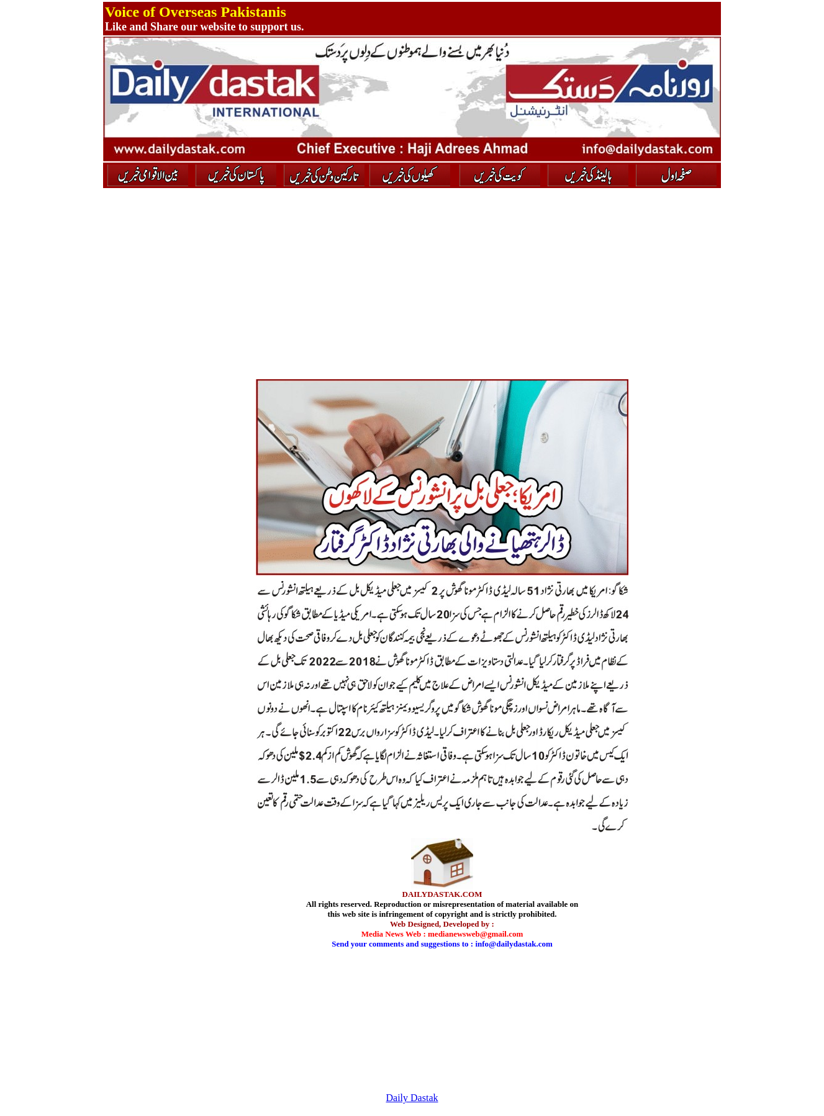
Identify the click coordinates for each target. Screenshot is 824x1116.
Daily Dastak (412, 1097)
